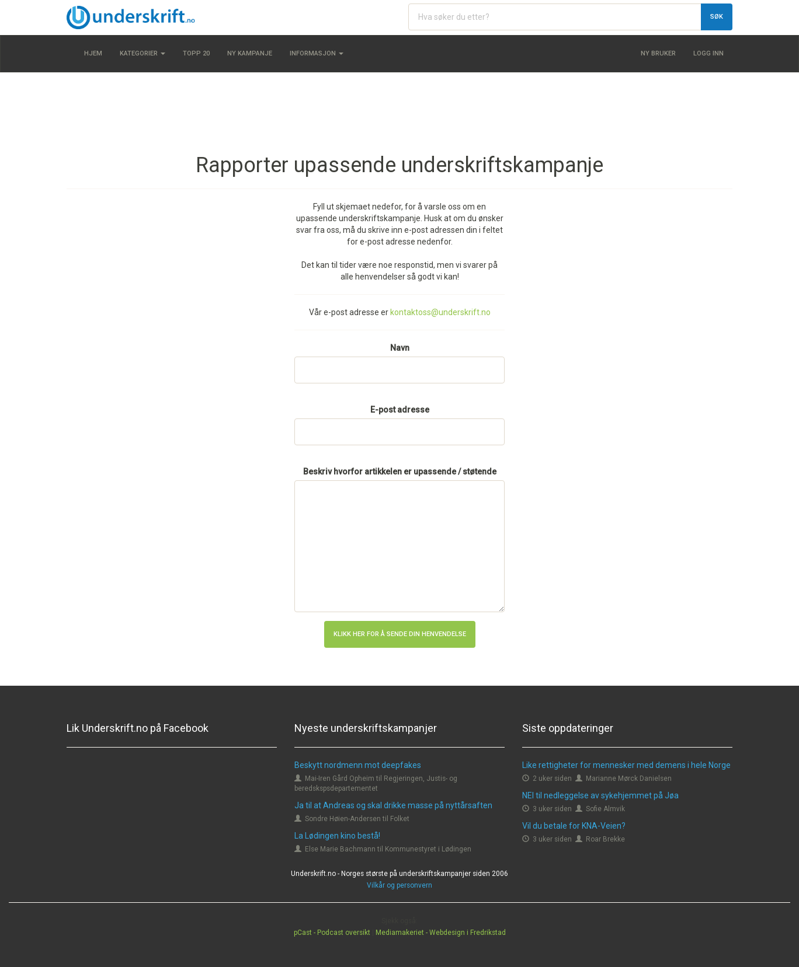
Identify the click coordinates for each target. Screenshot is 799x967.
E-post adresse (399, 409)
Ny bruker (658, 53)
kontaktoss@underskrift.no (440, 312)
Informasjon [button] (316, 53)
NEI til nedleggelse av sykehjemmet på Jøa (600, 795)
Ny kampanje (249, 53)
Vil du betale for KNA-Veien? (574, 825)
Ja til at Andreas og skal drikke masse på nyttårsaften (393, 805)
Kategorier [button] (142, 53)
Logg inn (708, 53)
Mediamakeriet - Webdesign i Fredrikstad (441, 932)
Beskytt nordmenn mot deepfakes (357, 765)
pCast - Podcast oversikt (332, 932)
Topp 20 (196, 53)
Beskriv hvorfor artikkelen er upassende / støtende (399, 471)
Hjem (93, 53)
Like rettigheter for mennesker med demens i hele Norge (626, 765)
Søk (716, 16)
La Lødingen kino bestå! (337, 835)
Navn (399, 347)
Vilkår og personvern (399, 885)
